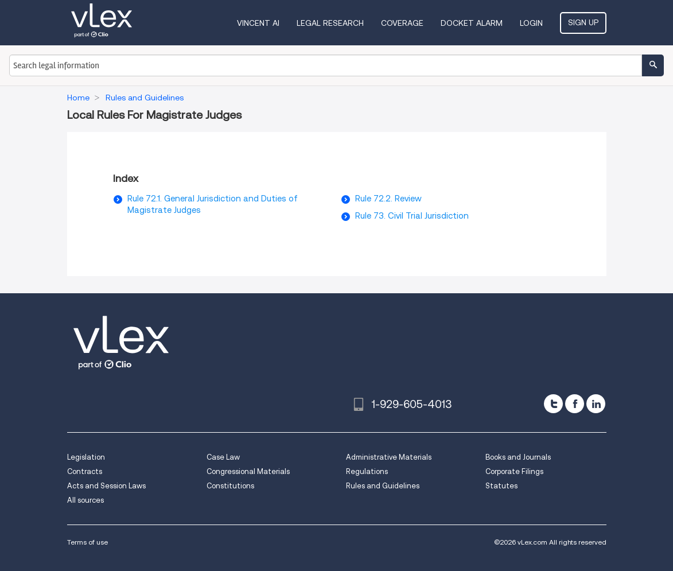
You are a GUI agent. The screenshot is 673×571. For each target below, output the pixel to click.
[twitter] (553, 403)
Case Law (223, 457)
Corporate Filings (514, 471)
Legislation (86, 457)
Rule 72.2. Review (388, 198)
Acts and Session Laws (106, 485)
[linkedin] (595, 403)
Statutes (501, 485)
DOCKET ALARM (472, 23)
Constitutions (230, 485)
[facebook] (574, 403)
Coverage (402, 23)
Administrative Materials (388, 457)
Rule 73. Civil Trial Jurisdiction (412, 215)
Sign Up (583, 22)
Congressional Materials (248, 471)
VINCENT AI (258, 23)
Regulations (367, 471)
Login (531, 23)
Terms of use (87, 542)
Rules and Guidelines (382, 485)
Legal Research (330, 23)
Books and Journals (518, 457)
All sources (85, 500)
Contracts (84, 471)
